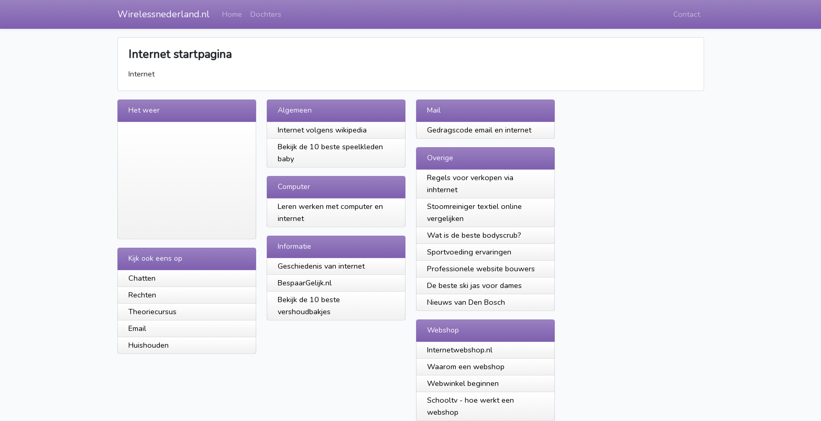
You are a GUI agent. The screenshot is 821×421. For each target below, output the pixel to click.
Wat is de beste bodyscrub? (474, 235)
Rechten (142, 295)
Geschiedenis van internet (321, 266)
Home (232, 14)
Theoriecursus (152, 311)
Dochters (265, 14)
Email (137, 328)
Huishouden (148, 345)
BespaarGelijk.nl (305, 283)
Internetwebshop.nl (459, 350)
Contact (686, 14)
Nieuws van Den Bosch (466, 302)
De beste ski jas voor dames (474, 285)
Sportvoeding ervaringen (469, 252)
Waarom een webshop (466, 366)
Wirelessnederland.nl (163, 14)
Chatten (142, 278)
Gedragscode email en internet (479, 130)
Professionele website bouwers (481, 268)
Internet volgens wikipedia (322, 130)
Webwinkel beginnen (463, 383)
